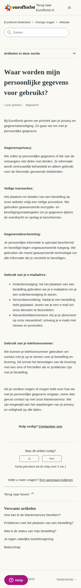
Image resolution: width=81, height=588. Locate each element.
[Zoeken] (36, 32)
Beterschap (12, 547)
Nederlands (67, 579)
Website (64, 22)
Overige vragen (45, 22)
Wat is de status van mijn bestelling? (30, 531)
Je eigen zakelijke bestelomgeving (28, 539)
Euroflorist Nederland (17, 22)
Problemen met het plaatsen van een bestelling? (38, 523)
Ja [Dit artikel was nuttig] (29, 458)
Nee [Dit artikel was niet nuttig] (51, 458)
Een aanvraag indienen (56, 480)
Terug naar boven (19, 493)
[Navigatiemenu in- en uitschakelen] (69, 7)
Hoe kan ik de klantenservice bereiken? (32, 515)
